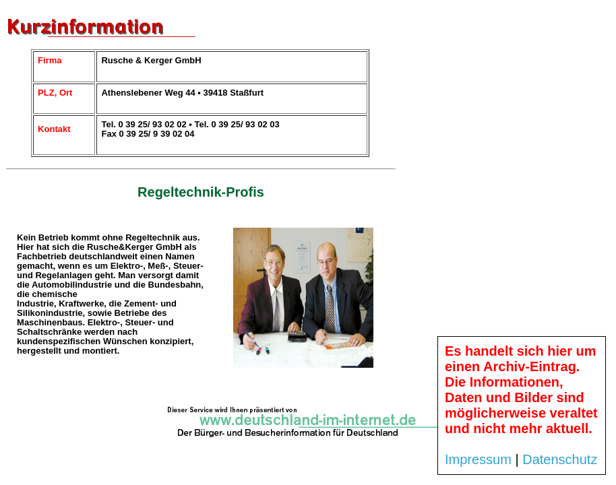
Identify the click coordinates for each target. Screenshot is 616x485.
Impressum (478, 459)
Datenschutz (559, 459)
